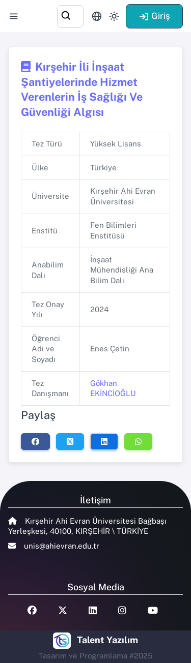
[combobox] (70, 15)
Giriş (154, 16)
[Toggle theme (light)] (114, 16)
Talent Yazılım (107, 640)
